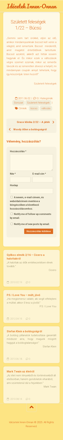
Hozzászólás (18, 151)
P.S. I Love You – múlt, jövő (23, 295)
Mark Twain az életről (20, 371)
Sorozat (18, 102)
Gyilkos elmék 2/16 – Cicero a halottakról (26, 256)
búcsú (34, 108)
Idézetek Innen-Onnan (31, 6)
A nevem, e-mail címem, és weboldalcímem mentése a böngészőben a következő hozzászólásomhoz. (27, 203)
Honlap (14, 185)
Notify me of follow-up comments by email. (30, 216)
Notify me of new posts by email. (32, 224)
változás (46, 108)
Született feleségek (38, 102)
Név (13, 173)
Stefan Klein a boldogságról (24, 331)
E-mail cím (39, 173)
